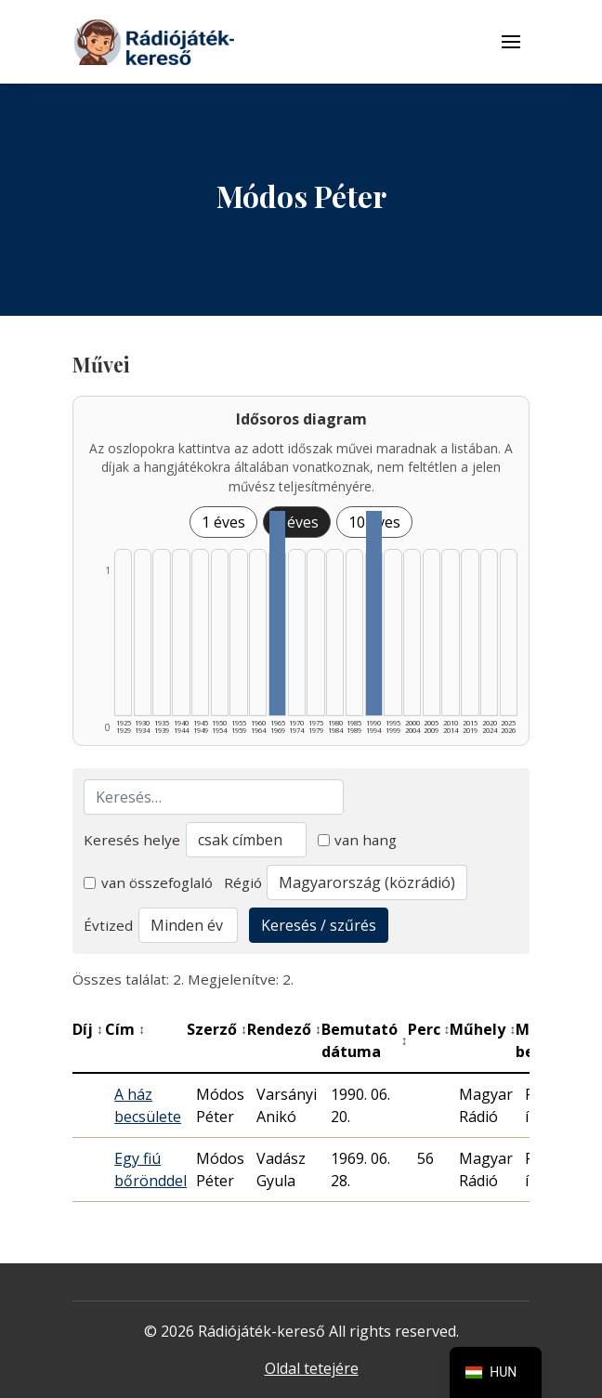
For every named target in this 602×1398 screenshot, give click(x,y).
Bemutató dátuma (364, 1040)
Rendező (284, 1029)
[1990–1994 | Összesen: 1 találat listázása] (374, 613)
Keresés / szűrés (318, 925)
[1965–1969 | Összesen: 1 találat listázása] (277, 613)
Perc (429, 1029)
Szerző (217, 1029)
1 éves (223, 522)
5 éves (297, 522)
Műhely (483, 1029)
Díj (87, 1029)
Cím (125, 1029)
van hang (358, 839)
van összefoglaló (148, 882)
